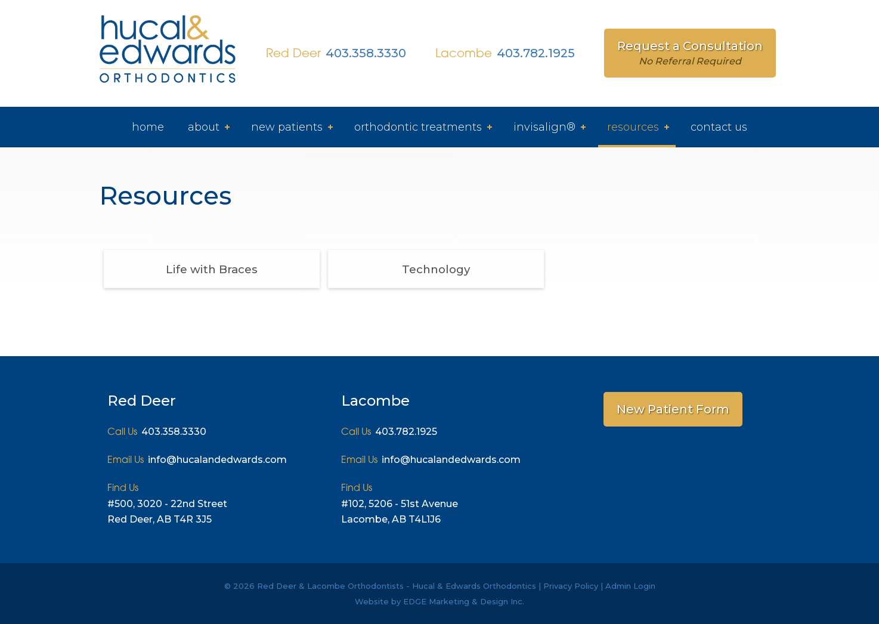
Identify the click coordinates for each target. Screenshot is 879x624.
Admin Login (630, 586)
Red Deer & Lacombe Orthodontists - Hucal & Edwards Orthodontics (396, 586)
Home (148, 127)
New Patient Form (673, 409)
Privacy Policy (570, 586)
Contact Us (719, 127)
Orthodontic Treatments (418, 127)
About (203, 127)
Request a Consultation (690, 53)
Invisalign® (544, 127)
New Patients (287, 127)
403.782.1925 (536, 53)
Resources (633, 127)
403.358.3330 (366, 53)
